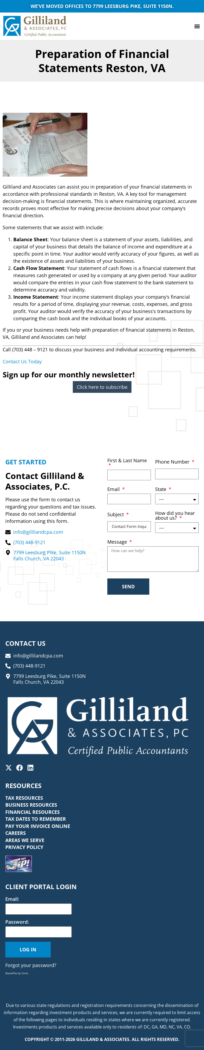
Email (114, 489)
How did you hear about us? (175, 516)
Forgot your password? (30, 965)
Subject (116, 515)
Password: (17, 921)
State (161, 489)
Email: (12, 899)
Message (117, 542)
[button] (197, 26)
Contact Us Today (22, 361)
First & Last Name (127, 461)
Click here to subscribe (102, 387)
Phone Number (173, 462)
